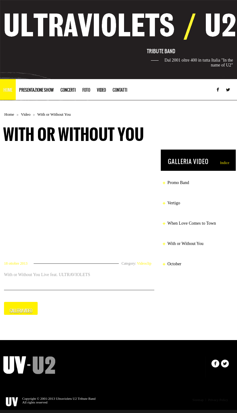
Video (26, 114)
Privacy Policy (218, 400)
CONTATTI (120, 90)
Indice (224, 163)
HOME (7, 90)
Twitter (228, 90)
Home (9, 114)
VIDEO (101, 90)
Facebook (218, 90)
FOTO (86, 90)
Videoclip (144, 263)
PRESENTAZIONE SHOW (36, 90)
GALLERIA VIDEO (21, 311)
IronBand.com (29, 365)
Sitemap (197, 400)
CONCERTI (68, 90)
